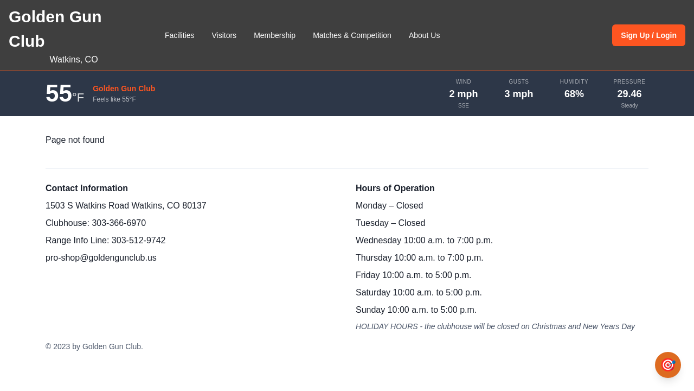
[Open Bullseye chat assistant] (668, 365)
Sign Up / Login (649, 35)
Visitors (223, 35)
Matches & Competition (352, 35)
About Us (424, 35)
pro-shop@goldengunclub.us (101, 257)
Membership (274, 35)
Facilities (179, 35)
